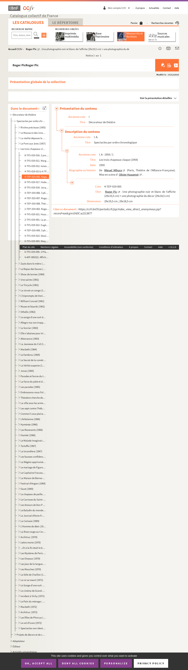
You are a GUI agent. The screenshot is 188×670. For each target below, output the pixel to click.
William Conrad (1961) (32, 301)
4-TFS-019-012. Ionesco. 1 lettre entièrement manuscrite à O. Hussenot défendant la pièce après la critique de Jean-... (37, 166)
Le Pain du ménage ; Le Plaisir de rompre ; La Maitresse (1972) (33, 601)
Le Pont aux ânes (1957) (33, 143)
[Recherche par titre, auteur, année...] (22, 35)
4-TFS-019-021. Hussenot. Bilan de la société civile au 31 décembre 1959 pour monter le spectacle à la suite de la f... (37, 214)
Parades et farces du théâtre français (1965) (33, 376)
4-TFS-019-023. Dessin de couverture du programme (37, 235)
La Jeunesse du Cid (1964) (33, 344)
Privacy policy (151, 663)
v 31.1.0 (172, 247)
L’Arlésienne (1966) (30, 419)
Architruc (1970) (29, 537)
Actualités (154, 8)
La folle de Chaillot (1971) (33, 574)
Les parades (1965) (30, 387)
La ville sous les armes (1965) (33, 403)
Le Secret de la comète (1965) (33, 360)
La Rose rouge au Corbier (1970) (33, 531)
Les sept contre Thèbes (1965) (33, 408)
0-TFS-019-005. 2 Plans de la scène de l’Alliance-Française (37, 251)
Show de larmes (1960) (33, 274)
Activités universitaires (25, 651)
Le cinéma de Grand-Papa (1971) (33, 590)
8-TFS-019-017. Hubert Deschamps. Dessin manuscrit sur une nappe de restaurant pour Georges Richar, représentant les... (37, 182)
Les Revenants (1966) (32, 429)
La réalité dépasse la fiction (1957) (33, 138)
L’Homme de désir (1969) (33, 526)
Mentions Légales (49, 247)
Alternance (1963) (30, 338)
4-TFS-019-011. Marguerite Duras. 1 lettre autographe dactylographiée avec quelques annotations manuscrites (37, 160)
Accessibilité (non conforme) (78, 247)
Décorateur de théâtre (24, 114)
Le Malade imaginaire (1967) (33, 440)
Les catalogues (28, 22)
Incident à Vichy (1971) (33, 596)
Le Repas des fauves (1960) (33, 269)
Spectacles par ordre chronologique (31, 121)
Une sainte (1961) (30, 279)
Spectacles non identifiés (33, 628)
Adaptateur (19, 641)
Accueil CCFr (15, 49)
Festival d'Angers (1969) (33, 483)
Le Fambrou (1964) (30, 354)
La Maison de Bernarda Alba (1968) (33, 478)
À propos (140, 8)
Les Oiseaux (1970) (30, 558)
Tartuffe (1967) (28, 446)
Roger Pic (31, 49)
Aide (177, 8)
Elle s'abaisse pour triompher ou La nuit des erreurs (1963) (33, 333)
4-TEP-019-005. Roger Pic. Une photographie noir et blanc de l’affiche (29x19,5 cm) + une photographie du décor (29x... (37, 176)
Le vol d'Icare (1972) (31, 623)
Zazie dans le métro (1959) (33, 263)
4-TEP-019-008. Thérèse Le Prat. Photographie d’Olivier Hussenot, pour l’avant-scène (37, 203)
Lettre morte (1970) (31, 542)
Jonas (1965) (27, 370)
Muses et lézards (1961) (33, 306)
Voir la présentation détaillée (156, 98)
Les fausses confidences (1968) (33, 456)
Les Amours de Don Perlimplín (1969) (33, 505)
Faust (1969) (27, 488)
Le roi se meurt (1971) (32, 580)
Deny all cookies (78, 663)
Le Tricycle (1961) (30, 285)
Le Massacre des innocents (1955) (33, 132)
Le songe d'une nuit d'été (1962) (33, 317)
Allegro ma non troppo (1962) (33, 322)
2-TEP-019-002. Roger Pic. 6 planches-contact (37, 209)
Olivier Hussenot (129, 174)
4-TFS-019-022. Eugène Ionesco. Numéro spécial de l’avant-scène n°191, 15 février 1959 (37, 225)
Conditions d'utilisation (111, 247)
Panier (137, 23)
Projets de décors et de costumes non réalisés (31, 634)
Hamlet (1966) (28, 435)
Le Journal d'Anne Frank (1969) (33, 515)
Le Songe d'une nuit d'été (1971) (33, 585)
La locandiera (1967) (31, 451)
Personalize (116, 663)
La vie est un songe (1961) (33, 290)
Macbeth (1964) (29, 349)
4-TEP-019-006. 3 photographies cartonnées (37, 192)
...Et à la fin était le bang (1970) (33, 547)
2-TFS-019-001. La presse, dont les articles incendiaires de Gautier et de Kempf (37, 219)
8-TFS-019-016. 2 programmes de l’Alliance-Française (37, 155)
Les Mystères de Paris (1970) (33, 553)
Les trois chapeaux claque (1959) (33, 149)
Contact (167, 8)
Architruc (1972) (29, 612)
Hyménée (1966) (29, 424)
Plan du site (29, 247)
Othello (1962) (28, 311)
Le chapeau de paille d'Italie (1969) (33, 494)
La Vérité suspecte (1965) (33, 365)
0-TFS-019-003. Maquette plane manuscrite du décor (37, 241)
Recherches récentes (165, 23)
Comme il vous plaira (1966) (33, 413)
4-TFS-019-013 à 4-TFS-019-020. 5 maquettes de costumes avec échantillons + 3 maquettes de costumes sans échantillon (37, 171)
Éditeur (16, 646)
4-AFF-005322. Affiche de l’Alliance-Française (37, 257)
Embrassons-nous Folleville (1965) (33, 392)
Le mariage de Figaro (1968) (33, 467)
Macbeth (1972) (29, 606)
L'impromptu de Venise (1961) (33, 295)
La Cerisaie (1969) (30, 521)
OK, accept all (38, 663)
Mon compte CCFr (119, 8)
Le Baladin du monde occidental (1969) (33, 510)
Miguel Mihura (113, 170)
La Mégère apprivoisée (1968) (33, 462)
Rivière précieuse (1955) (33, 127)
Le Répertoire (65, 22)
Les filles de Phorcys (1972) (33, 617)
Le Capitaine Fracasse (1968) (33, 472)
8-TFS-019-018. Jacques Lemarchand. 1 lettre (37, 187)
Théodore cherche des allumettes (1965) (33, 397)
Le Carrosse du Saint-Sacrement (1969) (33, 499)
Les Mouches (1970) (31, 569)
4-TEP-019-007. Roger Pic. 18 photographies (37, 198)
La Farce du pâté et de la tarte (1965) (33, 381)
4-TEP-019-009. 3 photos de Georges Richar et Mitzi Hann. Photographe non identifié (37, 230)
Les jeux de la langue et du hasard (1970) (33, 564)
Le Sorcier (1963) (29, 328)
